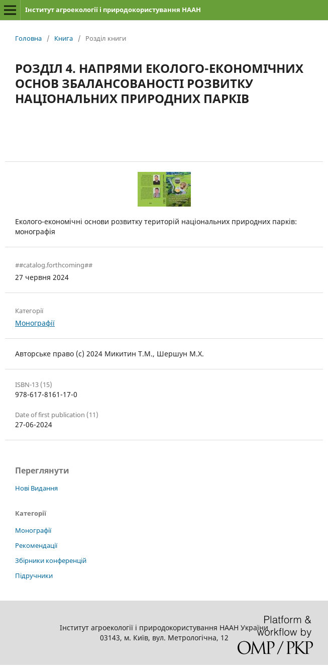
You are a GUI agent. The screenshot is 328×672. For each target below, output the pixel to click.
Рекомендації (36, 545)
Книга (63, 38)
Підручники (34, 575)
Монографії (35, 323)
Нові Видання (36, 488)
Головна (28, 38)
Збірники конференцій (50, 560)
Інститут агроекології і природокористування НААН (113, 9)
